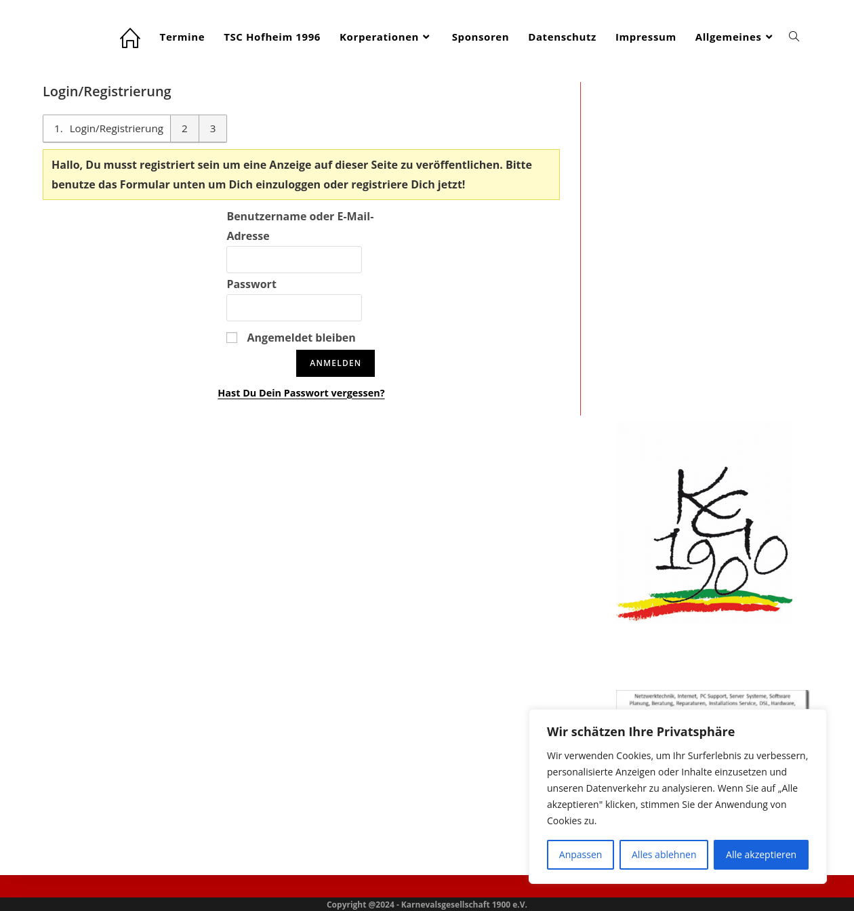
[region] (678, 796)
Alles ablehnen (664, 854)
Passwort (251, 284)
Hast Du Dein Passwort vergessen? (301, 392)
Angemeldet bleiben (290, 337)
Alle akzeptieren (761, 854)
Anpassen (581, 854)
